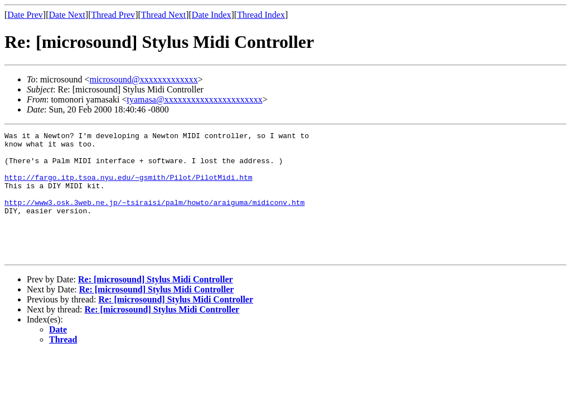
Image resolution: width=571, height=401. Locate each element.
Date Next (67, 14)
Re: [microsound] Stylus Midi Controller (155, 304)
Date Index (211, 14)
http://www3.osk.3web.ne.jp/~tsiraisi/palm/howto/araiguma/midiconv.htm (154, 217)
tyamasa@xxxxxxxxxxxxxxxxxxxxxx (195, 99)
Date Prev (25, 14)
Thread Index (261, 14)
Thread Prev (113, 14)
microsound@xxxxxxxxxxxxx (143, 79)
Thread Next (163, 14)
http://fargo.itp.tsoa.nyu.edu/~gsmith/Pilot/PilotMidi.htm (128, 187)
